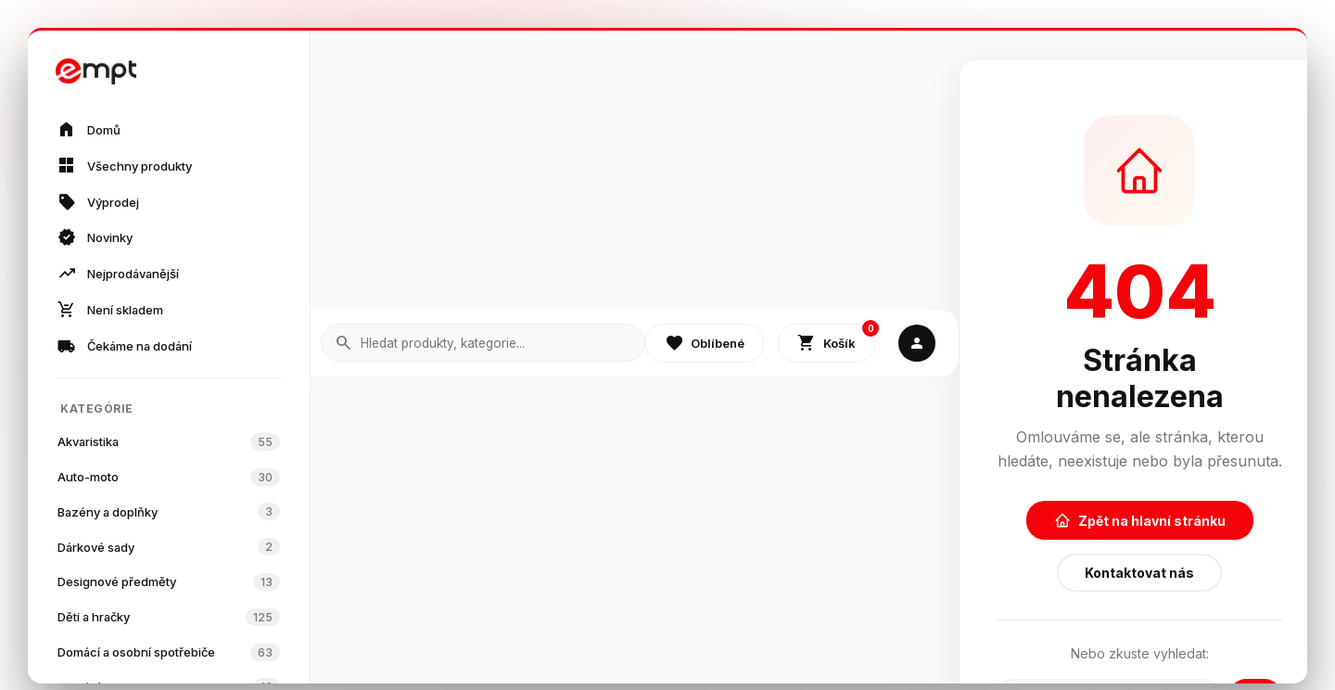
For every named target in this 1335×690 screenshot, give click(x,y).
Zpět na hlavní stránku (1140, 520)
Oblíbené (704, 343)
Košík (836, 339)
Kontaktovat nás (1139, 573)
